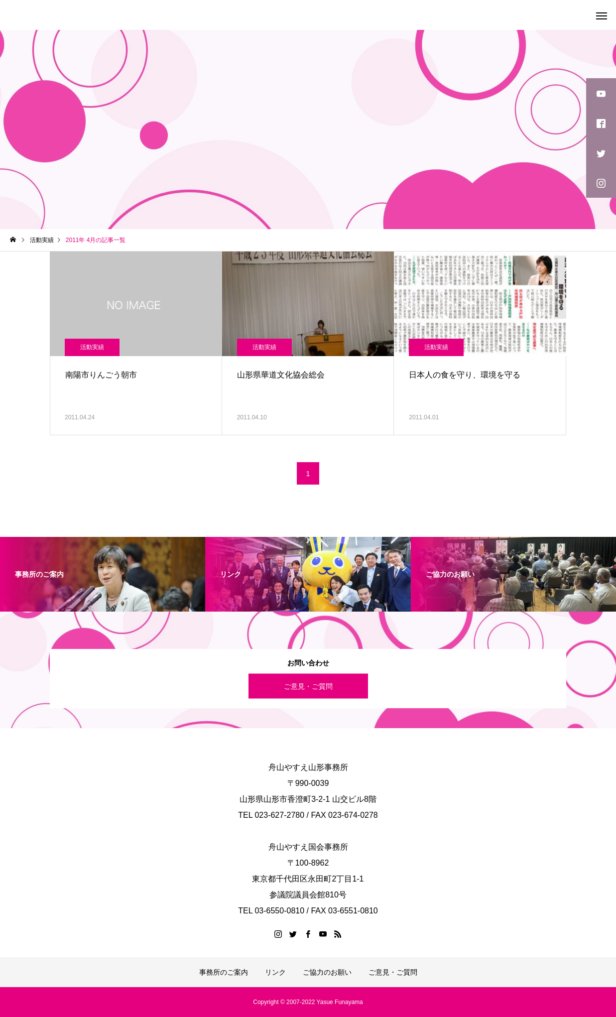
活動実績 (92, 347)
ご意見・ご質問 (308, 686)
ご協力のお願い (327, 972)
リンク (275, 972)
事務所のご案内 (223, 972)
